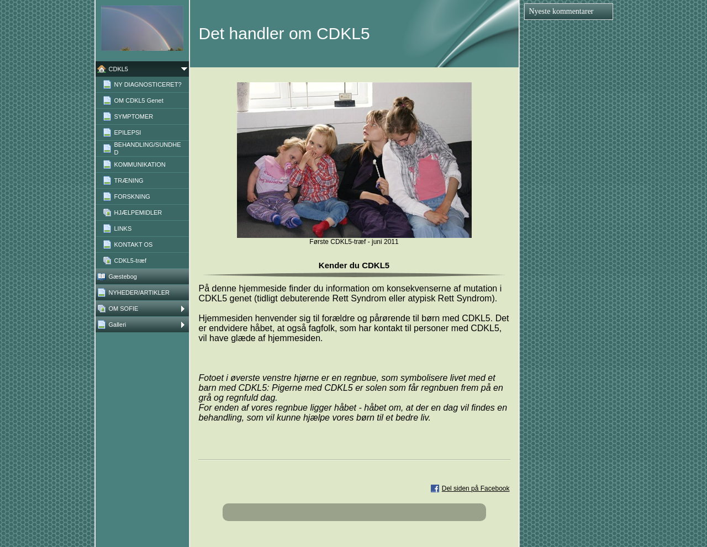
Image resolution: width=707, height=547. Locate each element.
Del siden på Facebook (476, 488)
